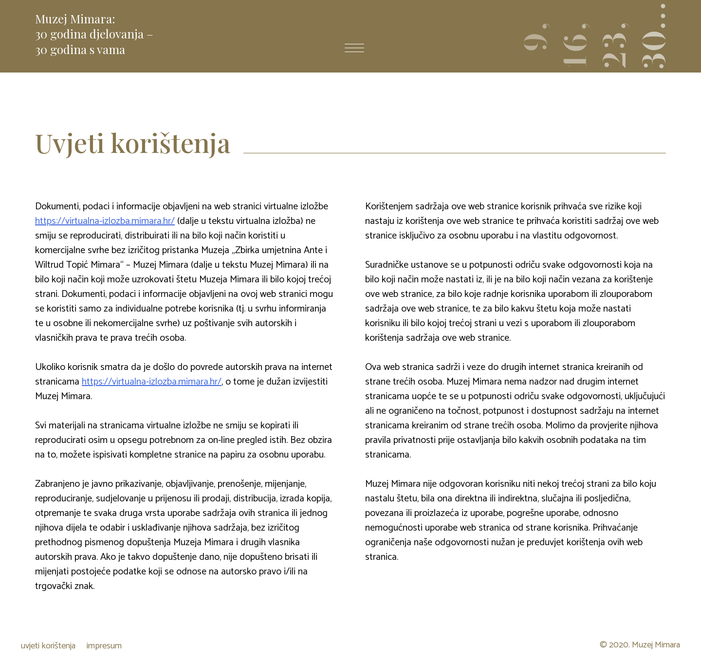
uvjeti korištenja (48, 646)
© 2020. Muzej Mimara (640, 645)
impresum (104, 646)
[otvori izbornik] (354, 49)
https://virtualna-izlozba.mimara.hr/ (105, 221)
